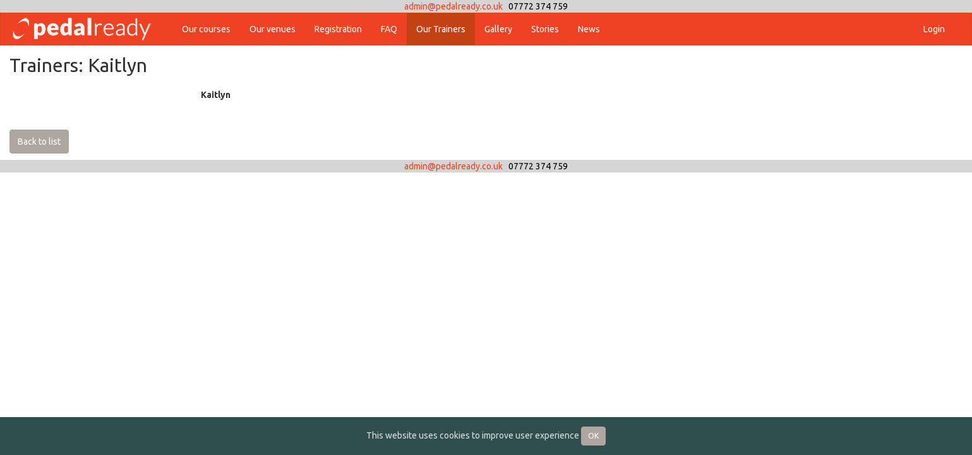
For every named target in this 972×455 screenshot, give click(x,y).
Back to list (39, 141)
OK (593, 436)
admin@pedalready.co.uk (453, 6)
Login (934, 29)
